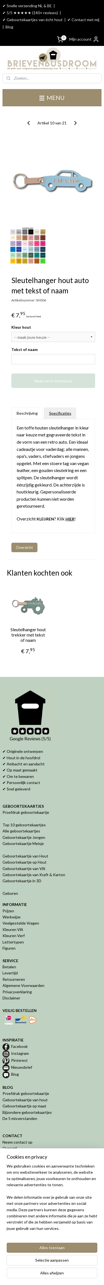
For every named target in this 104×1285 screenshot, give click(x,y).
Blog (9, 26)
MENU (52, 97)
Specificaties (60, 413)
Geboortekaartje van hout (25, 1099)
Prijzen (8, 910)
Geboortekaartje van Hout (25, 856)
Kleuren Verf (13, 935)
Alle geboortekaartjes (21, 831)
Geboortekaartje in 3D (21, 880)
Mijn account (84, 39)
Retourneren (13, 979)
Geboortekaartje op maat (24, 1106)
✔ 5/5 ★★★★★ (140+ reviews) (30, 12)
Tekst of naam (24, 349)
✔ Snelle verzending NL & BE (27, 5)
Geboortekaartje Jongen (23, 837)
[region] (52, 1199)
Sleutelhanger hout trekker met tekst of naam (28, 635)
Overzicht (24, 547)
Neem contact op (17, 1142)
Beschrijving (27, 413)
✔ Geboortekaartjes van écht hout (32, 19)
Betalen (9, 966)
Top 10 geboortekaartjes (24, 824)
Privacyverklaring (17, 991)
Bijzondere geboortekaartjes (27, 1112)
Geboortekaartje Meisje (23, 843)
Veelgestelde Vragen (20, 923)
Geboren (10, 893)
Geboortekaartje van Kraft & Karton (33, 874)
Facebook (19, 1046)
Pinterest (19, 1060)
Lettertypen (13, 942)
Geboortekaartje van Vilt (24, 868)
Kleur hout (21, 327)
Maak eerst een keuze (53, 381)
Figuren (9, 948)
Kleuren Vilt (12, 929)
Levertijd (10, 972)
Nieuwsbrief (21, 1067)
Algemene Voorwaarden (23, 985)
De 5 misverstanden (19, 1118)
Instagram (20, 1053)
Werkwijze (11, 917)
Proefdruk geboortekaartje (25, 812)
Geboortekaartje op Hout (24, 862)
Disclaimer (11, 998)
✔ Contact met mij (83, 19)
